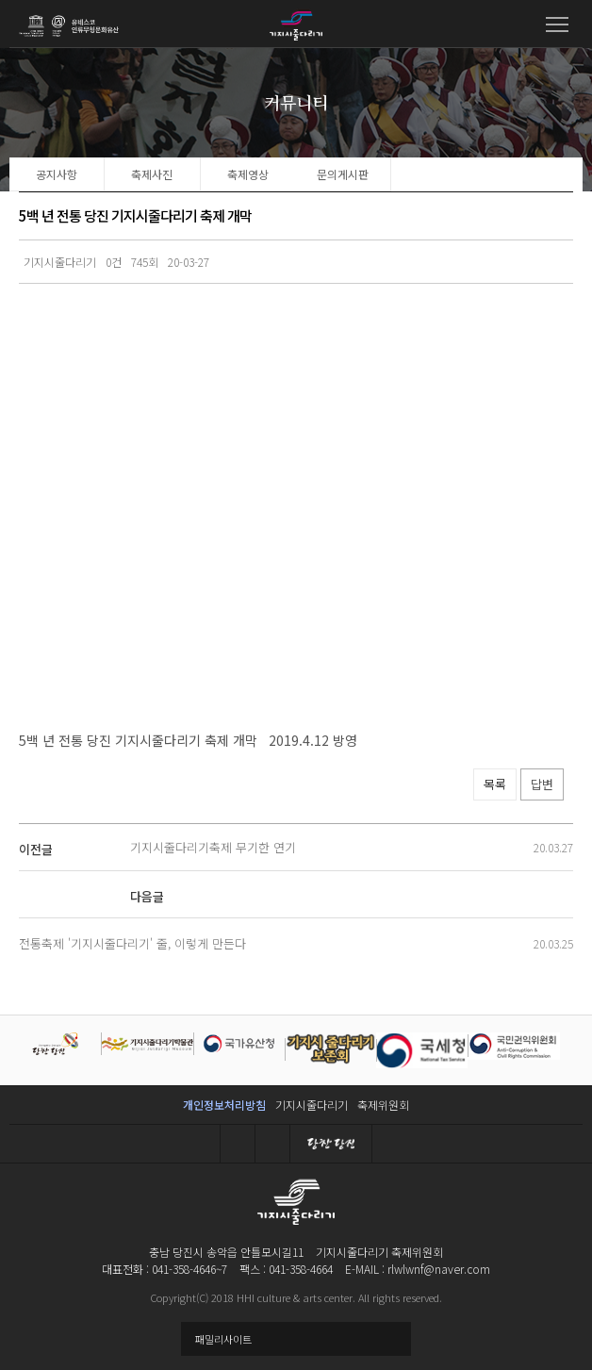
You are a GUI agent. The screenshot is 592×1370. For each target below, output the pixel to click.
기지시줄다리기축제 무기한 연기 (213, 847)
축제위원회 (383, 1105)
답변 (542, 784)
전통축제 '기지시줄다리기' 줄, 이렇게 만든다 (132, 943)
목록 (495, 784)
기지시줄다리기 (311, 1105)
